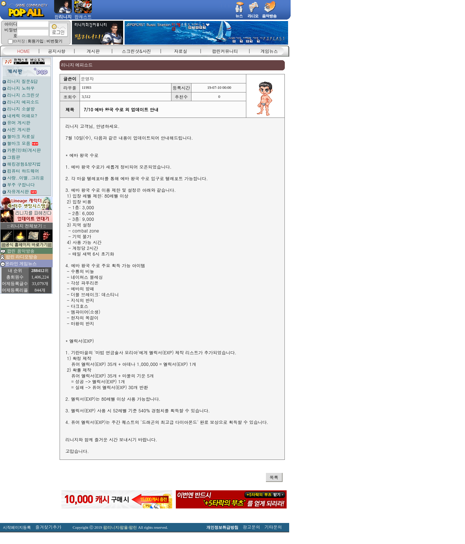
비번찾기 (54, 41)
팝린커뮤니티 (225, 51)
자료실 (180, 51)
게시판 (93, 51)
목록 (274, 477)
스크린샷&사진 (136, 51)
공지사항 (56, 51)
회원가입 (36, 41)
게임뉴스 (269, 51)
